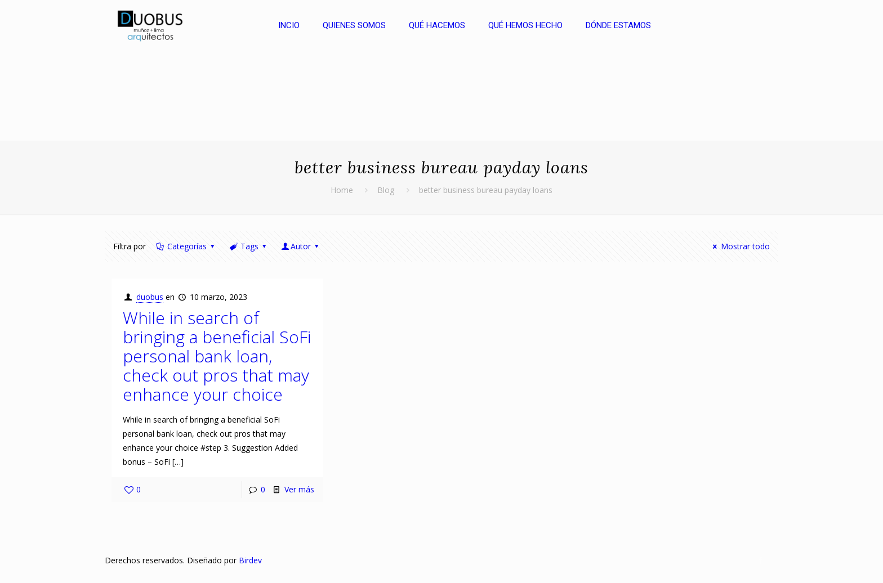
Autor (301, 246)
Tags (248, 246)
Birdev (250, 560)
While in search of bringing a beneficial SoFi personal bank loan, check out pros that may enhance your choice (217, 356)
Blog (385, 190)
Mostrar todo (740, 246)
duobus (149, 297)
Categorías (185, 246)
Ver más (299, 489)
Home (342, 190)
